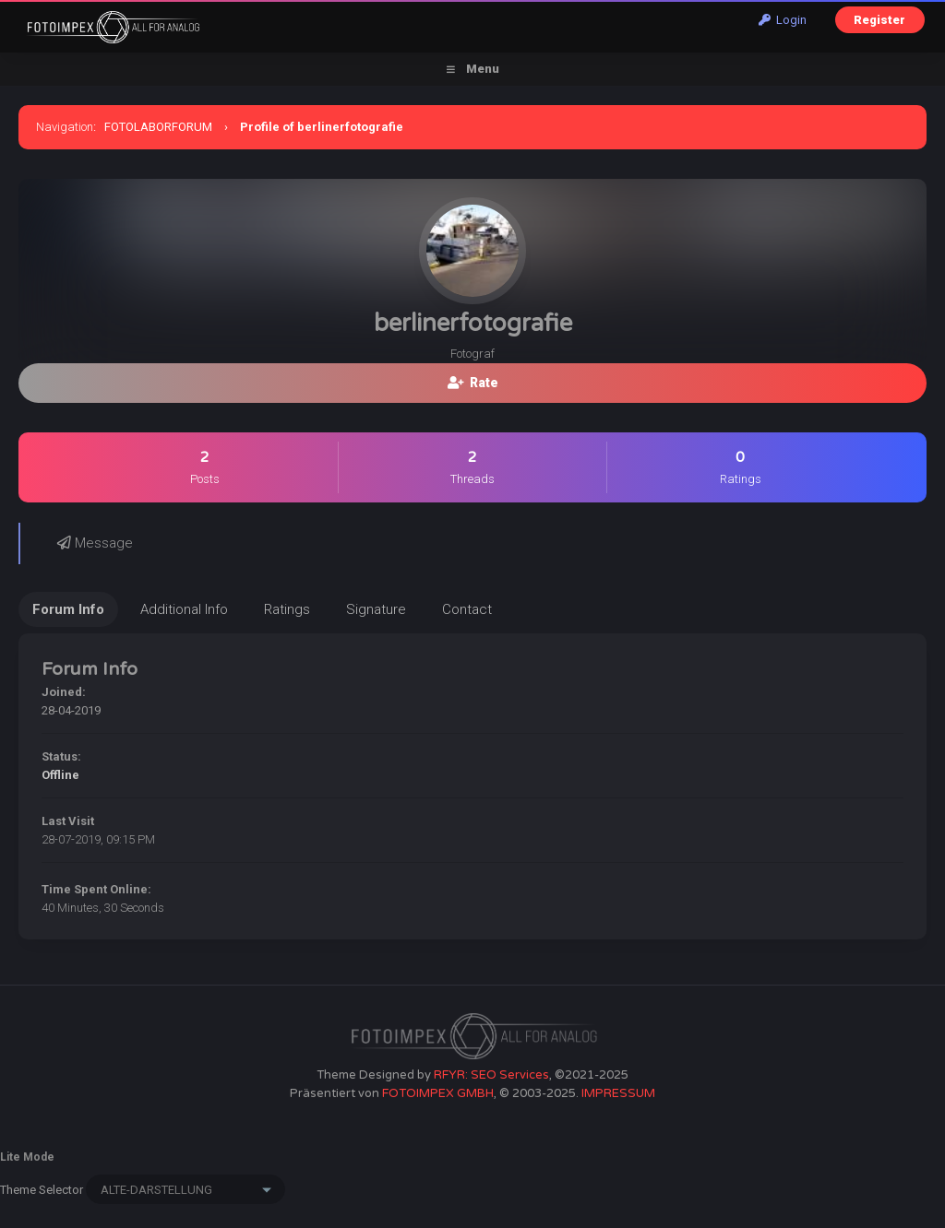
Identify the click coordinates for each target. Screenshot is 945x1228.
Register (879, 20)
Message (95, 543)
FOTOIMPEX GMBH (438, 1093)
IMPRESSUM (618, 1093)
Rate (473, 382)
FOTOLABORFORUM (158, 127)
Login (783, 20)
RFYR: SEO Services (491, 1075)
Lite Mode (27, 1157)
